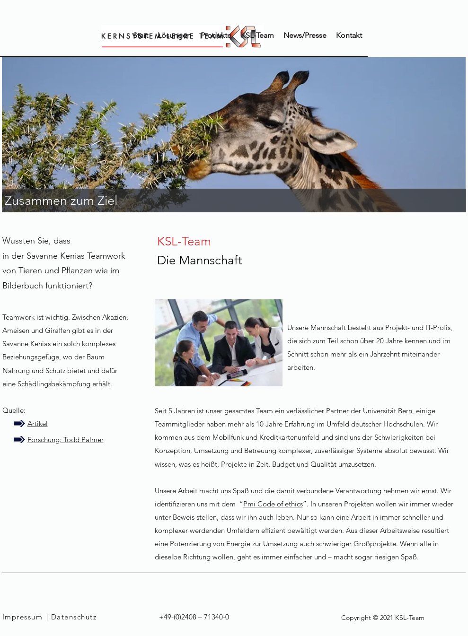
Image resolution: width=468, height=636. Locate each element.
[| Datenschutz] (80, 617)
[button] (216, 35)
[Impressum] (24, 617)
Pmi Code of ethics (273, 503)
